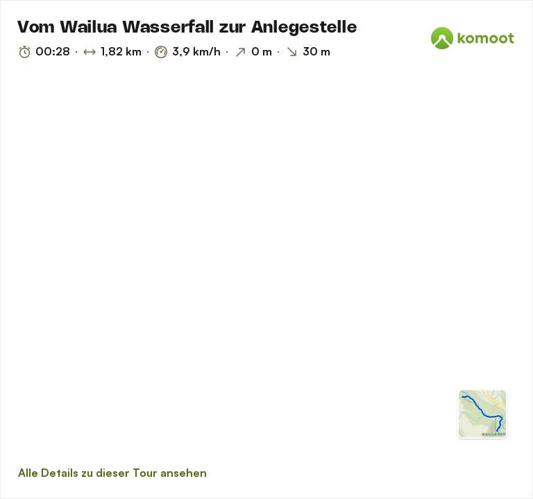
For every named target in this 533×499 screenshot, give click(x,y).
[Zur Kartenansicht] (482, 414)
